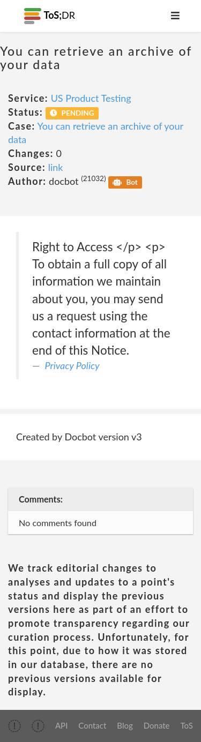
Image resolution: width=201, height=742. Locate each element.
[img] (14, 725)
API (61, 725)
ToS (187, 725)
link (55, 167)
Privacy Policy (72, 365)
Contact (92, 725)
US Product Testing (91, 98)
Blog (124, 725)
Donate (157, 725)
